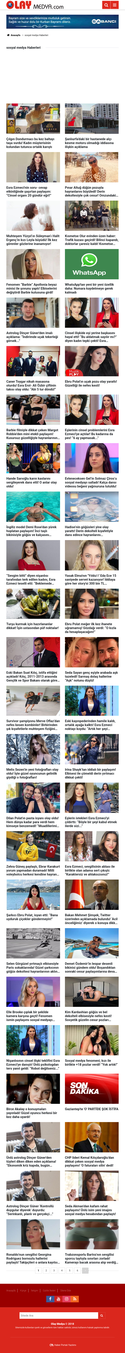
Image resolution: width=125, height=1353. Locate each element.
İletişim (34, 1290)
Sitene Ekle (65, 1290)
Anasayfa (13, 35)
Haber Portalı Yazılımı (65, 1345)
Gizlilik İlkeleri (49, 1290)
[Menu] (115, 5)
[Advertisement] (62, 79)
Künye (23, 1290)
